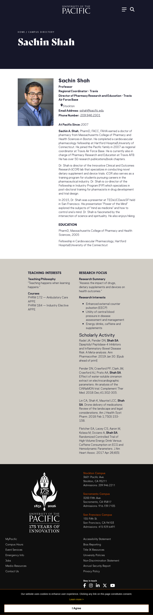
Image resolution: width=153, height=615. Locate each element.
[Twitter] (106, 585)
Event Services (13, 549)
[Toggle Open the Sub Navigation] (123, 9)
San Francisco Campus (97, 514)
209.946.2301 (90, 115)
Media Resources (15, 565)
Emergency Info (14, 555)
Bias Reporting (92, 544)
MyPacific (11, 539)
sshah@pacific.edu (92, 110)
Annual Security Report (96, 565)
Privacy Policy (91, 571)
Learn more (75, 599)
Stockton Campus (94, 473)
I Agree (76, 608)
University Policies (94, 555)
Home (21, 32)
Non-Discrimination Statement (101, 560)
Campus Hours (14, 544)
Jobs (8, 560)
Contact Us (12, 571)
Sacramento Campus (96, 493)
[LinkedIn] (99, 585)
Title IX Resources (93, 549)
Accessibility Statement (97, 539)
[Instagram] (92, 585)
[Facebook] (85, 585)
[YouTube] (113, 585)
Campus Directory (41, 32)
